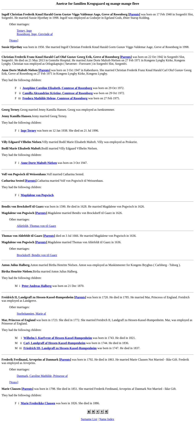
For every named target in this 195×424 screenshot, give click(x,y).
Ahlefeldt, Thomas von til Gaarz (36, 225)
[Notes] (13, 40)
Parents (134, 14)
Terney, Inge (24, 30)
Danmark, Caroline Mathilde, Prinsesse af (42, 375)
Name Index (106, 419)
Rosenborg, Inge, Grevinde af (35, 34)
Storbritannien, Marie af (31, 313)
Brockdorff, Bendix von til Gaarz (37, 255)
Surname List (89, 419)
